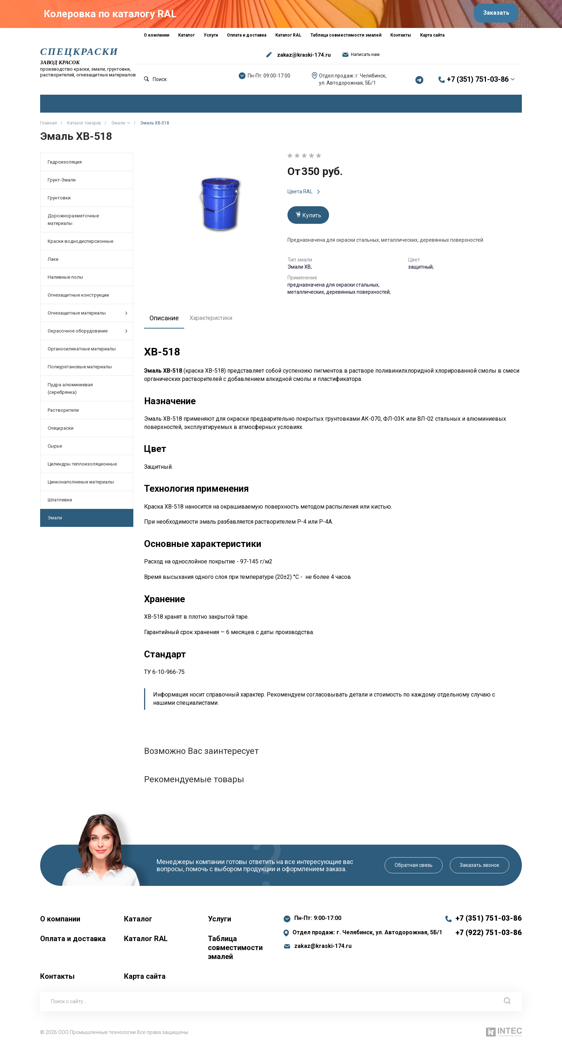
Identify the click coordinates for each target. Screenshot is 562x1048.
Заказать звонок (479, 867)
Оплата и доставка (73, 941)
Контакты (57, 978)
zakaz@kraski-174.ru (304, 57)
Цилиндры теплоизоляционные (82, 466)
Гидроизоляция (65, 164)
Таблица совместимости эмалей (235, 950)
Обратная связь (414, 867)
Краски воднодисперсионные (80, 244)
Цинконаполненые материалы (81, 484)
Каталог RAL (146, 941)
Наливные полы (65, 280)
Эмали (55, 520)
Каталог (138, 921)
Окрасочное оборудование (88, 333)
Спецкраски (60, 431)
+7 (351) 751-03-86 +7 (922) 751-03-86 (489, 928)
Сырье (55, 449)
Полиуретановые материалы (80, 369)
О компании (60, 921)
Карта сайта (145, 978)
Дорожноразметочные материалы (73, 222)
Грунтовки (59, 200)
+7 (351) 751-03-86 (478, 82)
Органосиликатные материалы (82, 351)
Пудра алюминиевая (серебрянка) (70, 391)
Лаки (53, 262)
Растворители (63, 413)
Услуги (219, 921)
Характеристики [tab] (215, 320)
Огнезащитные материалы (88, 315)
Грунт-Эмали (62, 182)
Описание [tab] (166, 320)
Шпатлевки (60, 502)
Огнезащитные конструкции (78, 298)
